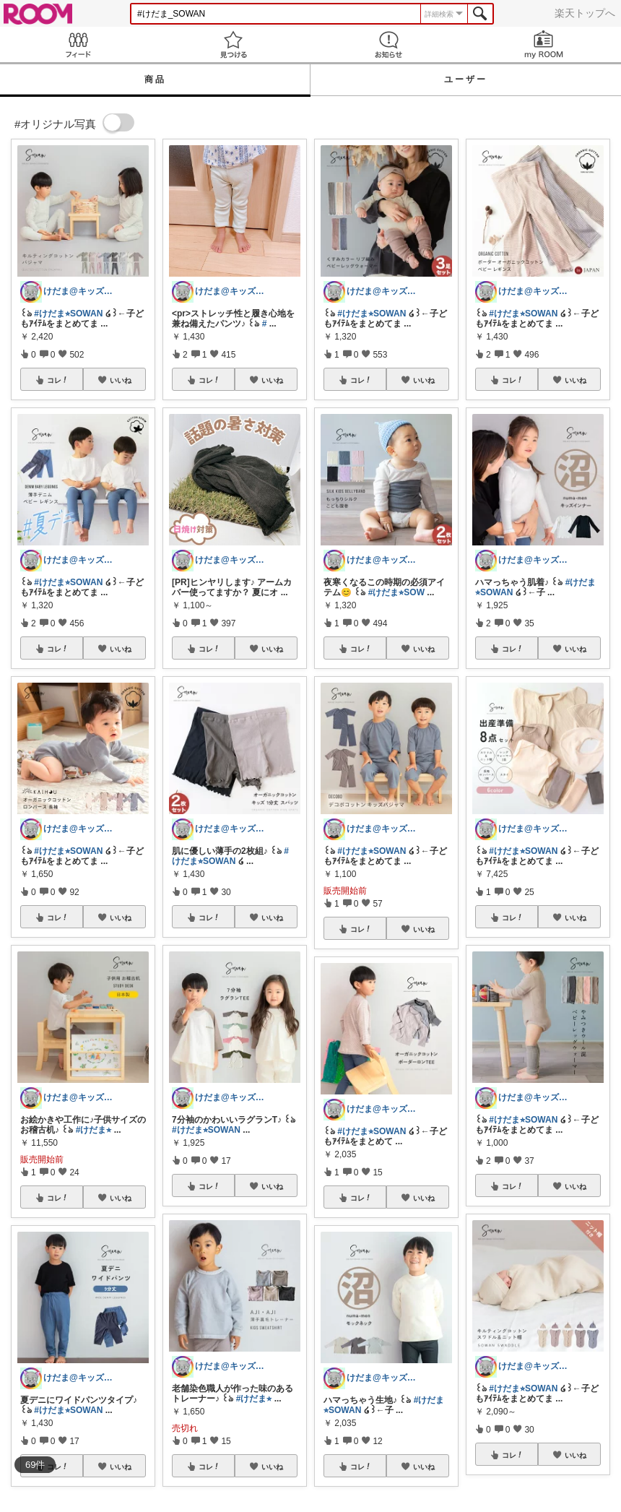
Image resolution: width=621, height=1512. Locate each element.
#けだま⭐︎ (94, 1130)
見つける (232, 44)
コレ (58, 380)
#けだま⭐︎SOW (396, 592)
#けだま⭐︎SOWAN (68, 313)
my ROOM (543, 44)
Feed (77, 44)
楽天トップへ (585, 13)
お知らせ (388, 44)
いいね (120, 380)
